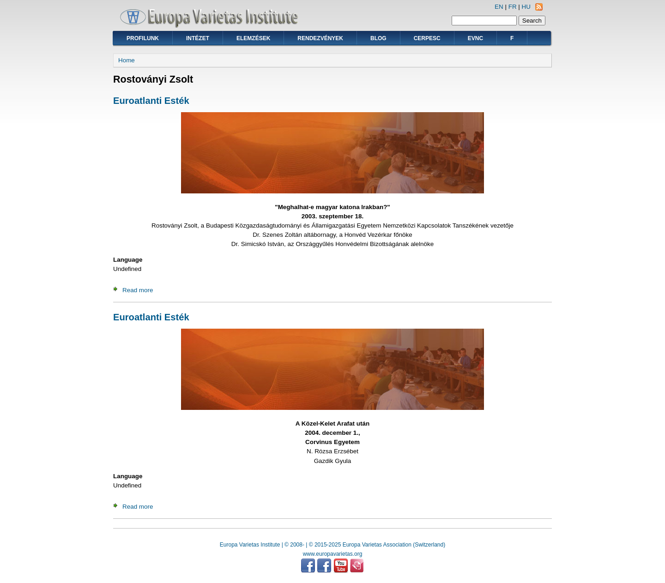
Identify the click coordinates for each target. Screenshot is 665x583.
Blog (378, 38)
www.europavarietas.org (333, 554)
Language (127, 259)
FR (512, 6)
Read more (137, 290)
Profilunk (143, 38)
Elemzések (253, 38)
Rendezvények (320, 38)
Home (126, 60)
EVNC (475, 38)
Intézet (197, 38)
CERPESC (427, 38)
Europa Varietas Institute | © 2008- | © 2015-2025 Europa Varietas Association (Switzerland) (332, 544)
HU (526, 6)
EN (499, 6)
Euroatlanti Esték (151, 101)
